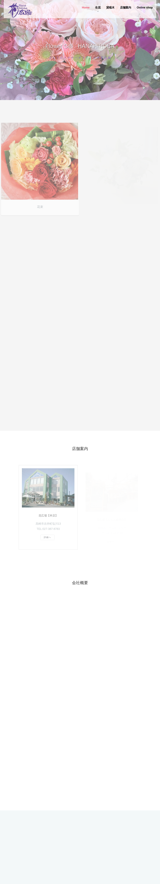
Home (86, 7)
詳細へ (47, 541)
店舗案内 (125, 7)
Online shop (145, 7)
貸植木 (110, 7)
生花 (98, 7)
